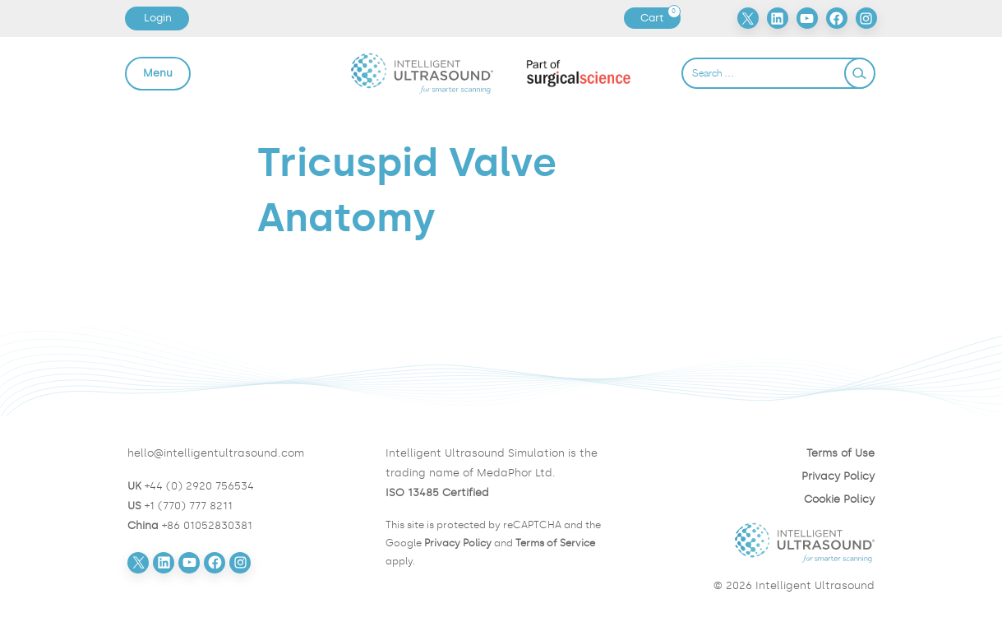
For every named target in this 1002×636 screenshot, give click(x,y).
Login (158, 18)
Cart (660, 18)
